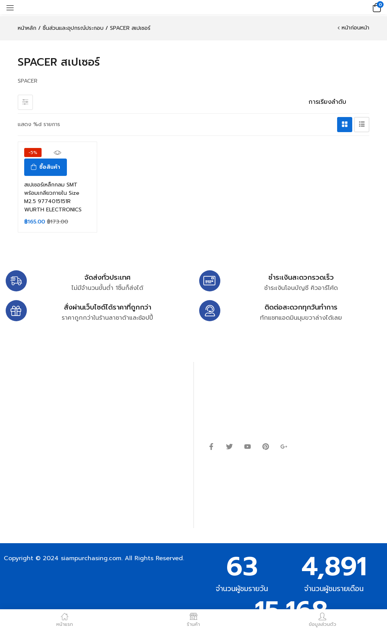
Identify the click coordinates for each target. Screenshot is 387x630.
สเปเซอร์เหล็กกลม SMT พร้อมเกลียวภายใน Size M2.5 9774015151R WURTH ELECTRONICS (53, 197)
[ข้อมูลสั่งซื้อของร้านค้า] (336, 102)
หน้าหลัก (27, 28)
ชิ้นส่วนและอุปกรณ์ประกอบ (73, 28)
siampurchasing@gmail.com (71, 413)
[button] (375, 7)
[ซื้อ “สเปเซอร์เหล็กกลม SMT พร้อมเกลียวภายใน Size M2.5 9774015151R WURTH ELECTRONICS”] (45, 167)
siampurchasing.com (91, 558)
